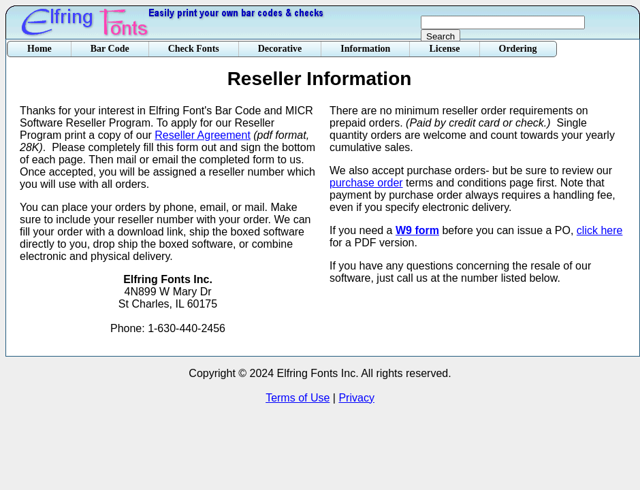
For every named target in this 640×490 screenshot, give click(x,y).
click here (600, 230)
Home (39, 49)
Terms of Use (298, 398)
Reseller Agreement (203, 135)
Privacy (356, 398)
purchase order (366, 183)
